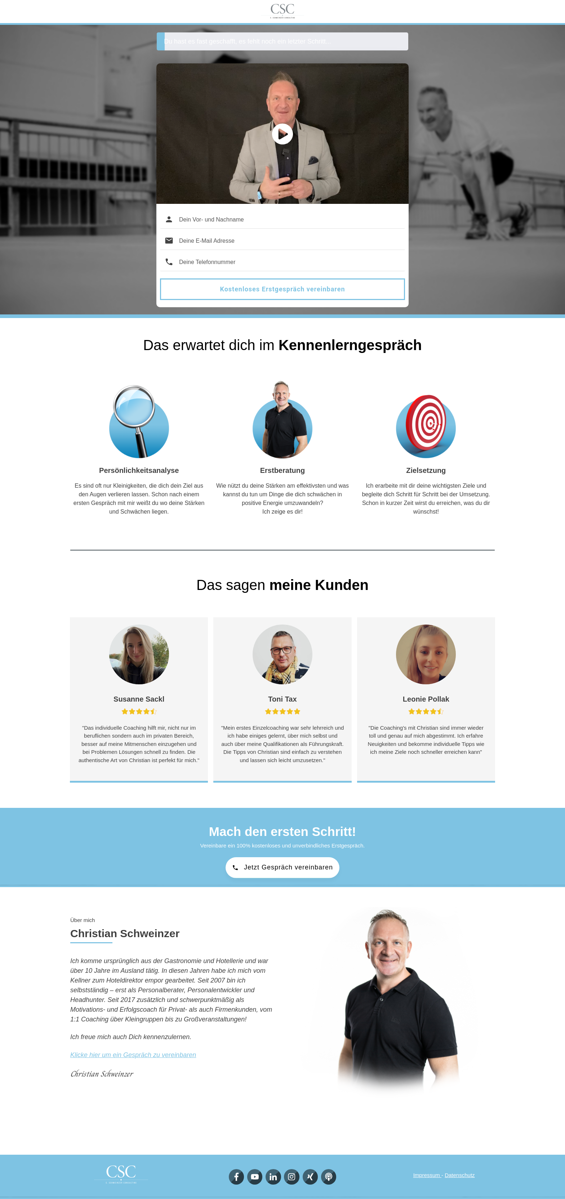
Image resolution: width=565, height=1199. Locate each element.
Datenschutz (460, 1175)
